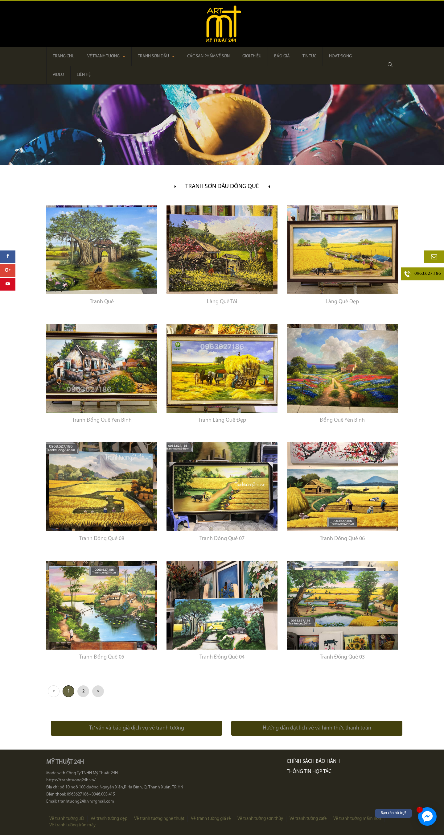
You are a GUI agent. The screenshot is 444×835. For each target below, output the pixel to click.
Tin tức (309, 56)
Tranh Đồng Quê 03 (342, 657)
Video (58, 74)
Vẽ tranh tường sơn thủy (260, 818)
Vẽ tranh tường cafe (308, 818)
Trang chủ (64, 56)
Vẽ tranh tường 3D (66, 818)
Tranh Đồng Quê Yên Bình (102, 420)
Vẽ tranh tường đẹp (109, 818)
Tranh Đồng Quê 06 (342, 539)
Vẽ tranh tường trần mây (72, 825)
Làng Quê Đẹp (342, 302)
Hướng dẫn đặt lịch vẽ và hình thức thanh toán (317, 728)
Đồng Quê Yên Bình (342, 420)
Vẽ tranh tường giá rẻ (211, 818)
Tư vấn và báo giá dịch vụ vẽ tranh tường (136, 728)
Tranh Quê (102, 302)
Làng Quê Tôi (222, 302)
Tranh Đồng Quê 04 (222, 657)
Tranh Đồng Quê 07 (222, 539)
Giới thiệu (251, 56)
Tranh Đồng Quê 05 (101, 657)
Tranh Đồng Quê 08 (101, 539)
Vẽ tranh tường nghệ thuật (159, 818)
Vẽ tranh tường (106, 56)
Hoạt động (340, 56)
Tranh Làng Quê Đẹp (222, 420)
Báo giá (282, 56)
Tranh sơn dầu (156, 56)
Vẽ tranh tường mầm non (357, 818)
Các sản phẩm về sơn (208, 56)
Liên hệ (84, 74)
